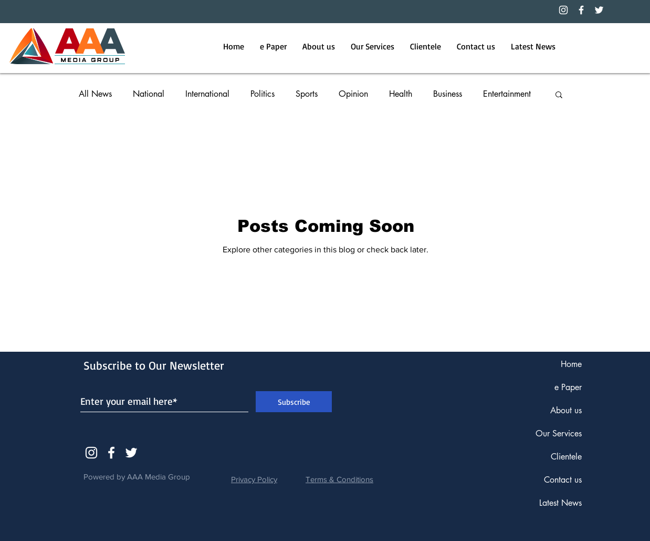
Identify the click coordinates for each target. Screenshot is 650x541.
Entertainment (507, 94)
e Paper (568, 387)
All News (95, 94)
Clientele (566, 456)
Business (447, 94)
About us (566, 410)
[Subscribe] (294, 401)
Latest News (560, 502)
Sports (307, 94)
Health (400, 94)
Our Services (559, 433)
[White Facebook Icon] (111, 453)
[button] (559, 95)
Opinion (353, 94)
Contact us (563, 479)
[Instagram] (563, 10)
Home (571, 364)
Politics (262, 94)
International (207, 94)
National (148, 94)
